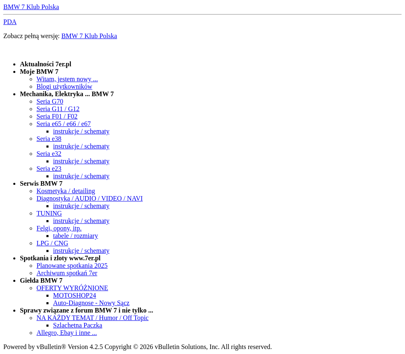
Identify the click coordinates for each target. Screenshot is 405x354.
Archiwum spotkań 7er (66, 272)
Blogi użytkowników (64, 86)
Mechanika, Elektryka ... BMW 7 (67, 93)
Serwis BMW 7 (41, 183)
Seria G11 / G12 (58, 108)
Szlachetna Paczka (77, 325)
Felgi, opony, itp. (59, 228)
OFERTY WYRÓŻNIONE (72, 287)
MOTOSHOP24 (74, 295)
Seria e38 (48, 138)
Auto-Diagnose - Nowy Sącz (91, 302)
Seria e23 (48, 168)
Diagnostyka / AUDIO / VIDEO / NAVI (89, 198)
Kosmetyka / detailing (65, 190)
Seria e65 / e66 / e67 (63, 123)
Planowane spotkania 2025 (72, 265)
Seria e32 (48, 153)
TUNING (49, 213)
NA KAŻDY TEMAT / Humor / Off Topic (92, 317)
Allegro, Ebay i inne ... (66, 332)
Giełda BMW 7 (41, 280)
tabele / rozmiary (75, 235)
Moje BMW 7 (39, 71)
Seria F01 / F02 (57, 116)
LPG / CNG (52, 243)
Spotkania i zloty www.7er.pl (60, 258)
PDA (10, 21)
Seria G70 (49, 101)
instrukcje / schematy (81, 131)
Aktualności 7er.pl (45, 64)
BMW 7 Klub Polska (31, 6)
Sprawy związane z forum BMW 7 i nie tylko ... (86, 310)
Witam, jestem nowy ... (67, 78)
